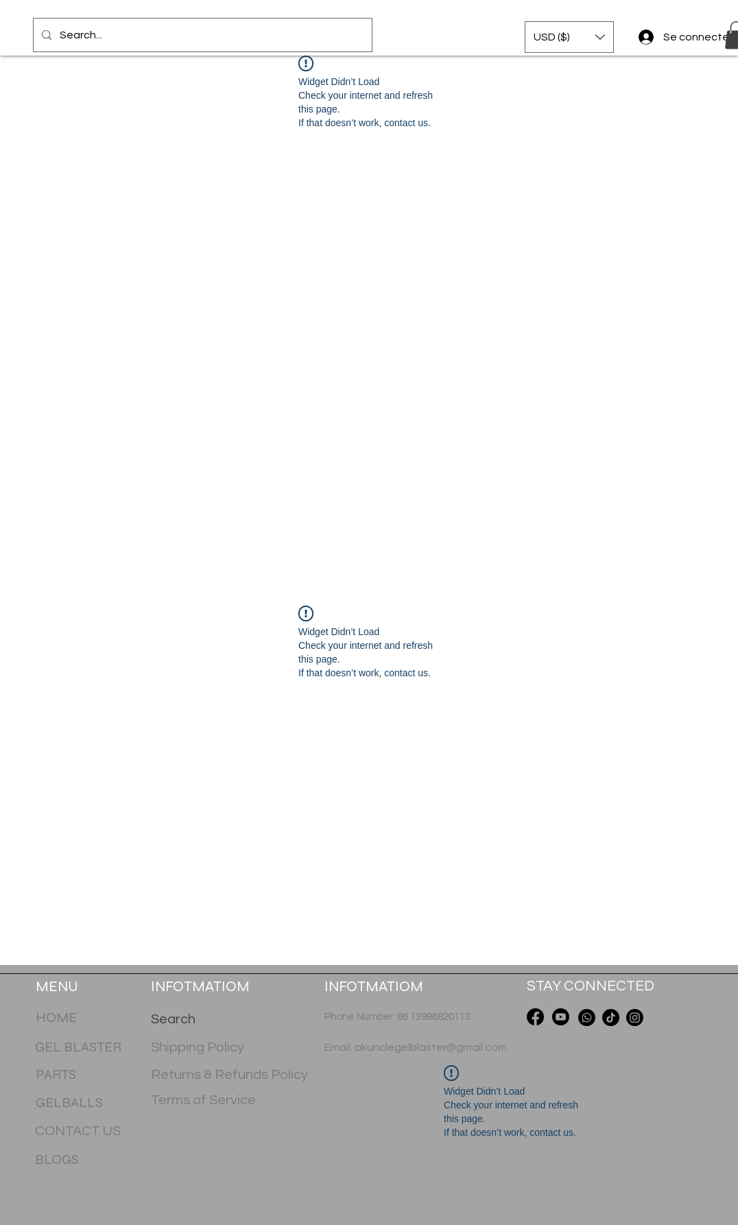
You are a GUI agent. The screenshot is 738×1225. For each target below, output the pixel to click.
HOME (56, 1017)
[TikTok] (610, 1017)
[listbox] (569, 37)
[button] (569, 37)
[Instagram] (634, 1017)
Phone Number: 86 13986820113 (397, 1017)
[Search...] (201, 35)
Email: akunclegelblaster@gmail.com (415, 1047)
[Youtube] (560, 1016)
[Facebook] (535, 1016)
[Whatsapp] (586, 1017)
